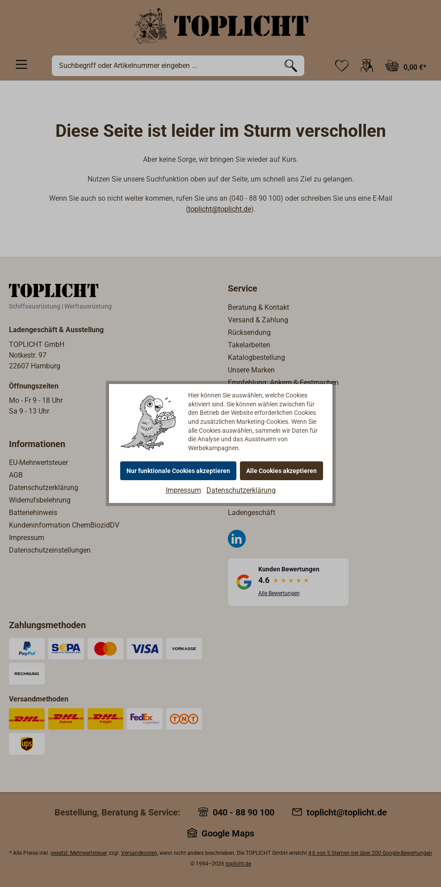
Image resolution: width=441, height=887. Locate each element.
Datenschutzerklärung (241, 490)
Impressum (183, 490)
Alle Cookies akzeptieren (281, 470)
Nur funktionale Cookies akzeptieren (178, 470)
